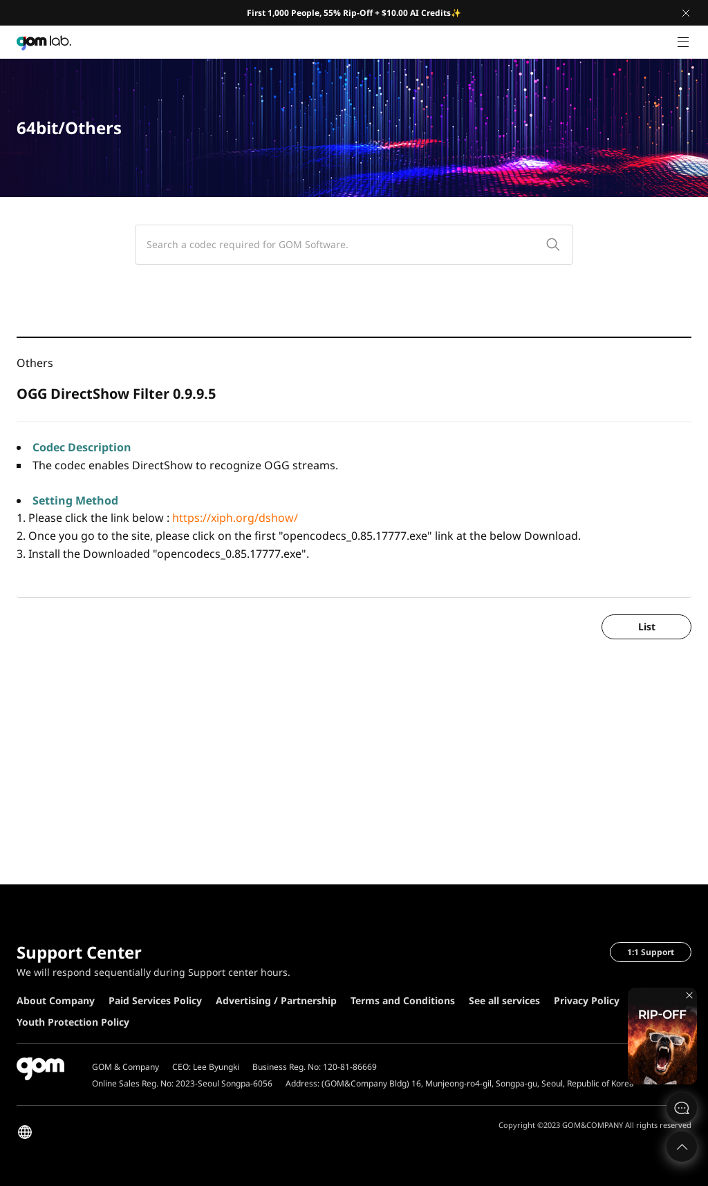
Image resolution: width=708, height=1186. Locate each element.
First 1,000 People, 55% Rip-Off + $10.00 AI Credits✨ (354, 13)
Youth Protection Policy (73, 1021)
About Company (56, 1000)
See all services (504, 1000)
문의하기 (682, 1108)
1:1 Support (650, 952)
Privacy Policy (587, 1000)
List (646, 626)
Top (682, 1146)
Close (685, 13)
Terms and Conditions (403, 1000)
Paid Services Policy (155, 1000)
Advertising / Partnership (276, 1000)
